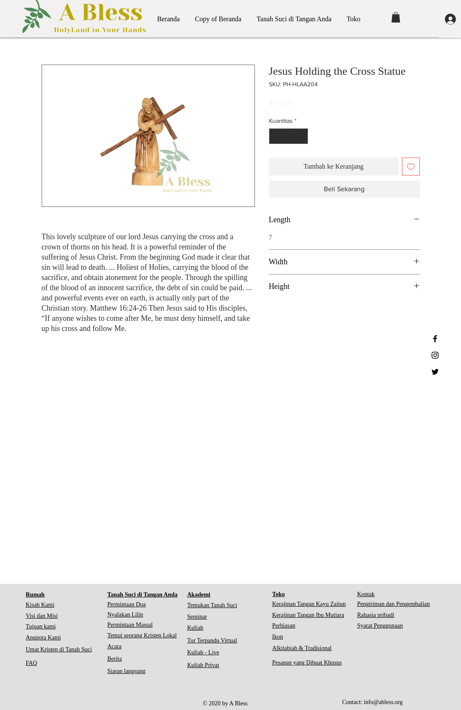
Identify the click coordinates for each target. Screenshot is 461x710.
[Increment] (301, 136)
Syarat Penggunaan (380, 625)
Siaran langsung (126, 671)
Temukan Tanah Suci (212, 605)
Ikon (277, 637)
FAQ (31, 663)
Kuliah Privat (203, 665)
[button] (395, 17)
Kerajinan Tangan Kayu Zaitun (309, 604)
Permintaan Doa (126, 604)
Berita (114, 659)
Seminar (197, 617)
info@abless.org (383, 702)
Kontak (366, 594)
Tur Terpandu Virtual (212, 640)
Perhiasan (283, 625)
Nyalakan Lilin (125, 614)
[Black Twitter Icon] (435, 371)
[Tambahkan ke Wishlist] (411, 166)
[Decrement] (275, 136)
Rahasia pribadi (375, 615)
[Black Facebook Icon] (435, 338)
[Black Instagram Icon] (435, 355)
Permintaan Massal (130, 625)
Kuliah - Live (203, 652)
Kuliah (195, 628)
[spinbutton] (288, 136)
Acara (114, 646)
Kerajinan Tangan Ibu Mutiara (308, 615)
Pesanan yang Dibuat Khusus (307, 662)
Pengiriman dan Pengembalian (393, 604)
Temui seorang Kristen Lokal (142, 635)
